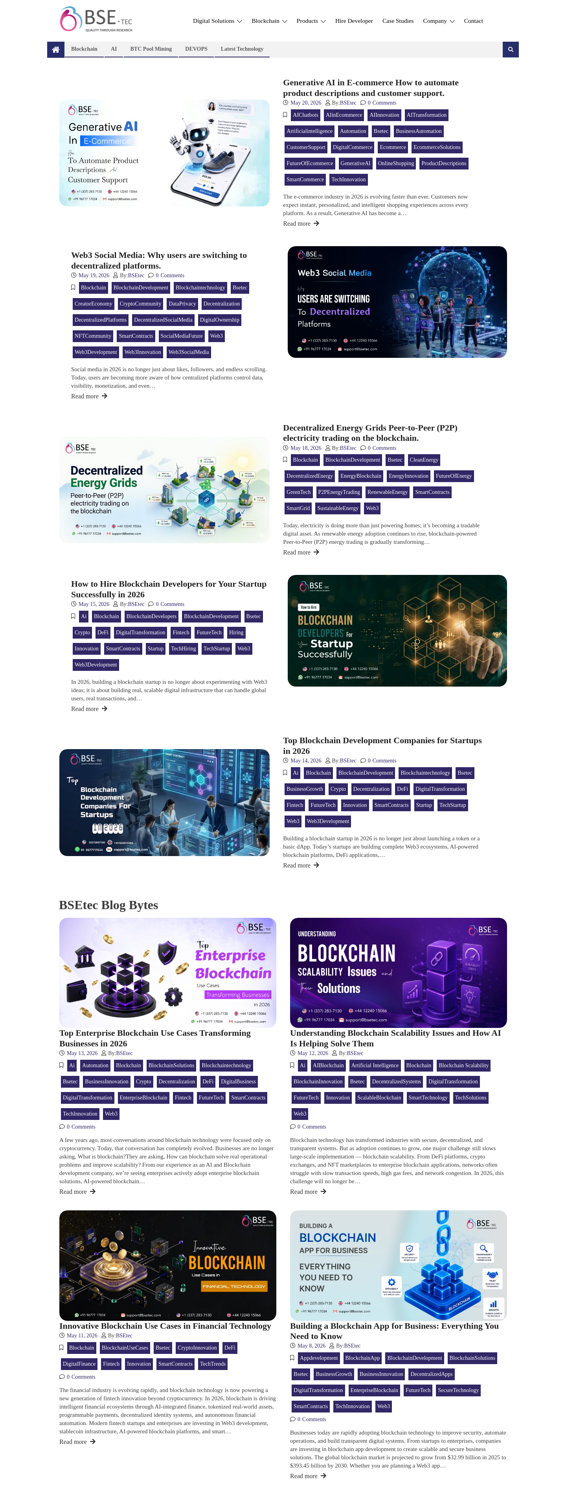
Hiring (236, 632)
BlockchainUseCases (125, 1348)
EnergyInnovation (408, 476)
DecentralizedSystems (396, 1082)
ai (83, 616)
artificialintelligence (310, 131)
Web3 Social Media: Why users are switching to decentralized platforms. (159, 260)
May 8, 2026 (311, 1346)
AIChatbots (305, 115)
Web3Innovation (143, 352)
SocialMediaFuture (182, 336)
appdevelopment (319, 1358)
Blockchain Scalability (464, 1065)
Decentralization (222, 304)
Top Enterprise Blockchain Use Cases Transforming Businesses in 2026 (155, 1038)
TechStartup (217, 649)
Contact (473, 20)
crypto (82, 632)
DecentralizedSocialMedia (163, 320)
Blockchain (269, 20)
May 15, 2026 (94, 604)
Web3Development (96, 352)
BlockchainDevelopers (152, 616)
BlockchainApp (362, 1358)
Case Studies (398, 20)
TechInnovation (348, 179)
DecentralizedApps (431, 1374)
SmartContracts (136, 336)
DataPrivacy (182, 304)
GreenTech (299, 492)
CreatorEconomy (93, 304)
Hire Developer (354, 20)
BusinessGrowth (305, 789)
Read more (301, 223)
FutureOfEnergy (454, 476)
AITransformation (427, 115)
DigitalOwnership (219, 320)
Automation (353, 131)
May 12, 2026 (313, 1053)
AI (114, 49)
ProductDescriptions (443, 163)
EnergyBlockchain (360, 476)
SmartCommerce (305, 179)
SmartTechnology (428, 1098)
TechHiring (183, 649)
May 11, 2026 (82, 1336)
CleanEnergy (424, 460)
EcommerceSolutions (437, 147)
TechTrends (213, 1364)
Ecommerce (393, 147)
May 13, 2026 (82, 1053)
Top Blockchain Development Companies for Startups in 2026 (382, 745)
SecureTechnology (458, 1390)
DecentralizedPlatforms (101, 320)
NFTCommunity (93, 336)
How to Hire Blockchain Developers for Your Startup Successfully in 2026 (168, 589)
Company (439, 20)
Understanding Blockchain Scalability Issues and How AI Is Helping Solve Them (395, 1038)
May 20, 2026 (305, 103)
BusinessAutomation (419, 131)
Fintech (181, 632)
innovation (87, 649)
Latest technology (242, 49)
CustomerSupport (306, 147)
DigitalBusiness (238, 1082)
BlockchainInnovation (318, 1082)
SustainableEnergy (337, 508)
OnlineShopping (396, 163)
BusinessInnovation (106, 1082)
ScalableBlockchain (379, 1098)
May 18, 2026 (305, 448)
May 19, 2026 (94, 275)
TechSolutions (471, 1098)
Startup (156, 649)
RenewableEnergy (388, 492)
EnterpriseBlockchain (143, 1098)
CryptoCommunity (141, 304)
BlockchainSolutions (172, 1065)
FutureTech (209, 632)
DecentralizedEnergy (310, 476)
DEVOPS (196, 49)
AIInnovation (384, 115)
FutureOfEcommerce (310, 163)
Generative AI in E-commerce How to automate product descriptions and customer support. (371, 87)
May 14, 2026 (305, 761)
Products (311, 20)
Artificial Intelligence (375, 1065)
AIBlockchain (328, 1065)
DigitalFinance (79, 1364)
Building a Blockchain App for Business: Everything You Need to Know (394, 1331)
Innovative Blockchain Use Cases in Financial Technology (165, 1326)
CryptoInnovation (197, 1348)
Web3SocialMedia (189, 352)
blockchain (93, 288)
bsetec (381, 131)
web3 (216, 336)
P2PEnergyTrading (339, 492)
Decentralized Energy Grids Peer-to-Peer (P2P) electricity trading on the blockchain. (370, 433)
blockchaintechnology (200, 288)
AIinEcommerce (344, 115)
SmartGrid (298, 508)
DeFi (102, 632)
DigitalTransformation (140, 632)
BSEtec (348, 103)
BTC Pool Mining (151, 49)
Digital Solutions (217, 20)
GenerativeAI (356, 163)
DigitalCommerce (352, 147)
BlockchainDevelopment (141, 288)
